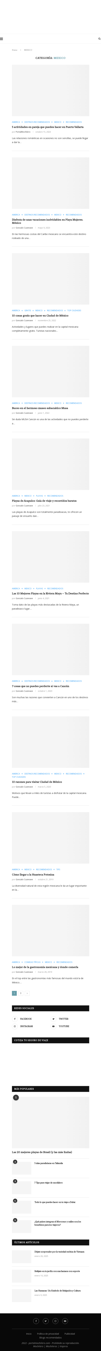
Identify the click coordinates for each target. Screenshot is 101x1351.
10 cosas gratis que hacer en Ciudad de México (40, 315)
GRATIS (27, 310)
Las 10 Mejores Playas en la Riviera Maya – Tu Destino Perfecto (50, 593)
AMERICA (16, 122)
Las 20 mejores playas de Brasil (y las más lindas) (42, 1152)
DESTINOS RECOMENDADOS (37, 122)
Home (14, 50)
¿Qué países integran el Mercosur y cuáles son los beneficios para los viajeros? (57, 1223)
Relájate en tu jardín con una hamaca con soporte (57, 1271)
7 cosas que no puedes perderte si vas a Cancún (40, 686)
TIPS (58, 869)
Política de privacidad (48, 1333)
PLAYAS (39, 496)
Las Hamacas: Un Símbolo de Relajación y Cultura (57, 1291)
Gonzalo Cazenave (24, 227)
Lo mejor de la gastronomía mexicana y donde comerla (45, 967)
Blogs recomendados (50, 1337)
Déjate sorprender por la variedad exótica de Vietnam (59, 1252)
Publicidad (69, 1333)
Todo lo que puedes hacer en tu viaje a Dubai (54, 1202)
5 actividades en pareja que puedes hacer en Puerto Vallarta (47, 127)
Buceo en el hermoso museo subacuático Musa (40, 408)
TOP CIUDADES (74, 310)
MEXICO (57, 122)
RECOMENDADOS (74, 122)
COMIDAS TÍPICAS (32, 962)
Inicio (29, 1333)
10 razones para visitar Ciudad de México (37, 781)
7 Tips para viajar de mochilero (48, 1183)
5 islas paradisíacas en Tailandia (48, 1163)
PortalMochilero (23, 131)
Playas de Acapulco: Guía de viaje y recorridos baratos (44, 500)
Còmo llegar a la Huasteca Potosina (33, 874)
